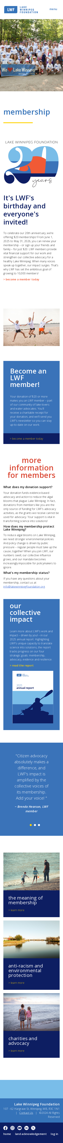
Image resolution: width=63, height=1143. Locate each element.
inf (4, 586)
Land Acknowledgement (31, 1134)
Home (7, 1134)
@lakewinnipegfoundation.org (26, 586)
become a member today (27, 438)
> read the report (22, 665)
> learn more (16, 910)
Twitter (33, 1128)
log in (54, 1134)
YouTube (19, 1128)
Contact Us (26, 1113)
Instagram (12, 1128)
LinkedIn (26, 1128)
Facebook (5, 1128)
